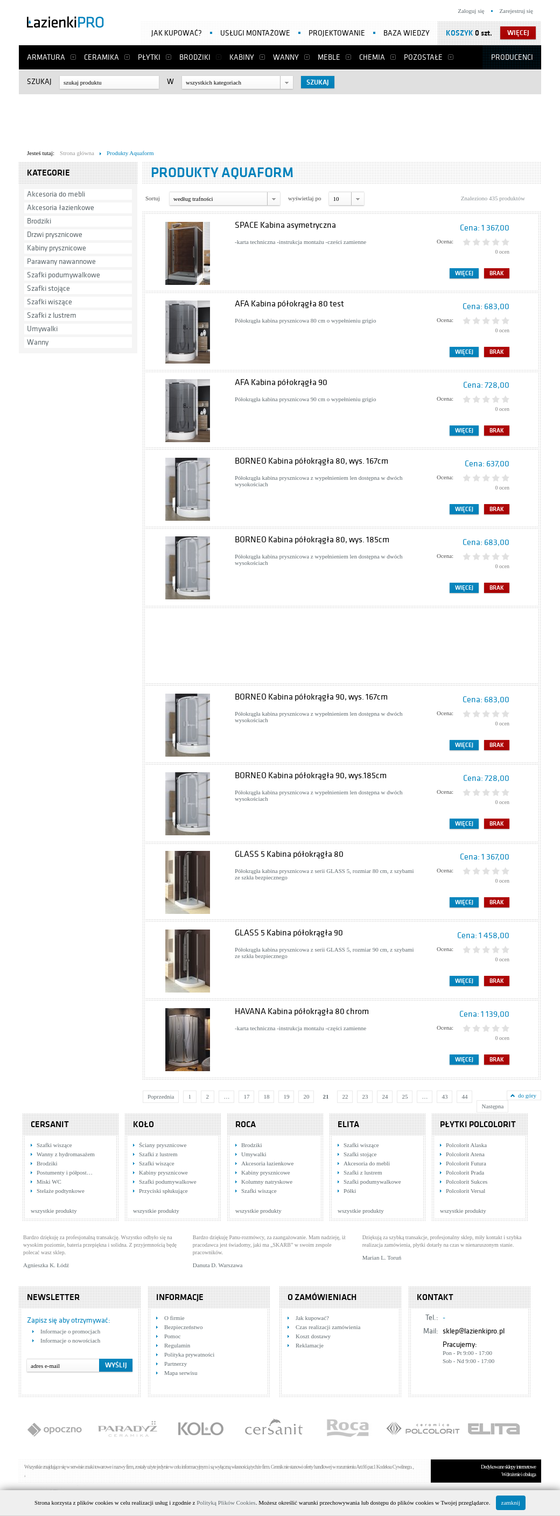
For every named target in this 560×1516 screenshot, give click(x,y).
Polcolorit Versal (465, 1190)
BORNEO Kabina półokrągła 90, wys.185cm (311, 775)
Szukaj (39, 82)
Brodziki (195, 57)
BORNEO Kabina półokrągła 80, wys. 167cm (311, 461)
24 (385, 1096)
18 (266, 1096)
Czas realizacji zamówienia (328, 1327)
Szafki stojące (48, 288)
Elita (348, 1124)
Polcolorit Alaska (466, 1145)
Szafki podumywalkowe (63, 275)
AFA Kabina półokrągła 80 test (289, 304)
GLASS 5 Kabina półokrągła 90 (289, 933)
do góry (527, 1095)
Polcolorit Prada (465, 1172)
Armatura (46, 57)
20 (306, 1096)
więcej (518, 33)
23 (365, 1096)
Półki (350, 1190)
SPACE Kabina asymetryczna (285, 225)
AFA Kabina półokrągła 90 (281, 382)
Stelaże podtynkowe (61, 1190)
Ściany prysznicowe (162, 1145)
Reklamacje (310, 1345)
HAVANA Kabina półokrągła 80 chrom (302, 1011)
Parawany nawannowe (61, 261)
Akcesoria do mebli (56, 194)
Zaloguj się (471, 11)
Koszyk (459, 33)
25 (405, 1096)
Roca (245, 1124)
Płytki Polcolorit (478, 1124)
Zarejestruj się (516, 11)
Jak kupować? (176, 33)
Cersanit (50, 1124)
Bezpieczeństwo (183, 1327)
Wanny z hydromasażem (66, 1154)
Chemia (372, 57)
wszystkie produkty (54, 1210)
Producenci (512, 57)
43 (444, 1096)
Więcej (464, 273)
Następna (492, 1106)
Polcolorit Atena (465, 1154)
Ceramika (101, 57)
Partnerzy (175, 1363)
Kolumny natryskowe (266, 1181)
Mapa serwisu (180, 1373)
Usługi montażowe (255, 33)
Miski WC (49, 1181)
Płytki (149, 57)
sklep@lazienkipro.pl (474, 1331)
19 (286, 1096)
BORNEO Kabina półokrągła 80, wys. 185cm (312, 539)
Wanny (286, 57)
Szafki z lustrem (51, 315)
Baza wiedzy (406, 33)
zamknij (510, 1502)
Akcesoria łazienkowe (60, 208)
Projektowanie (337, 33)
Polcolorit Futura (466, 1163)
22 (345, 1096)
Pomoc (172, 1336)
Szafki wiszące (49, 302)
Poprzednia (161, 1096)
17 (246, 1096)
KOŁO (143, 1124)
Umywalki (42, 329)
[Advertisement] (280, 119)
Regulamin (177, 1345)
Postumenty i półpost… (65, 1172)
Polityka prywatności (189, 1354)
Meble (329, 57)
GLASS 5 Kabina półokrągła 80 (289, 854)
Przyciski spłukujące (163, 1190)
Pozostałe (423, 57)
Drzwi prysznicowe (54, 234)
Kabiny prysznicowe (56, 248)
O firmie (174, 1318)
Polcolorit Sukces (466, 1181)
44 (464, 1096)
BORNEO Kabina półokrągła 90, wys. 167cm (311, 697)
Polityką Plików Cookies (226, 1502)
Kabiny (241, 57)
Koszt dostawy (313, 1336)
